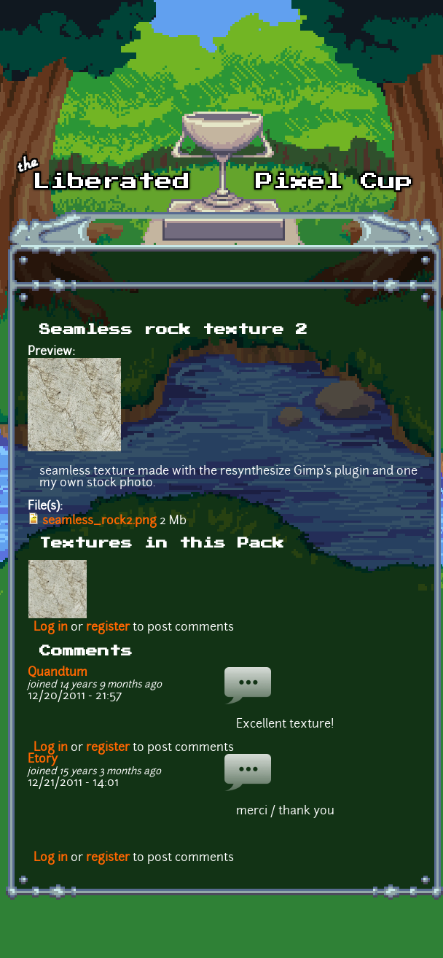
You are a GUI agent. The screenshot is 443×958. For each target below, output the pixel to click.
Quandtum (57, 673)
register (108, 628)
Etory (43, 760)
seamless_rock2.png (99, 521)
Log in (51, 628)
